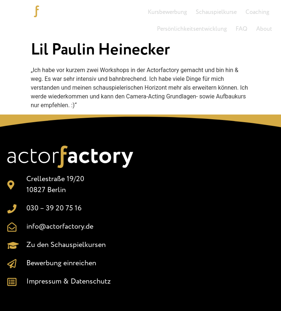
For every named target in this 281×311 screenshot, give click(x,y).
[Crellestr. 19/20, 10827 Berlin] (210, 218)
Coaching (257, 12)
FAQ (241, 29)
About (264, 29)
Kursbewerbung (167, 12)
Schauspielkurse (216, 12)
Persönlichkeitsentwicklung (192, 29)
